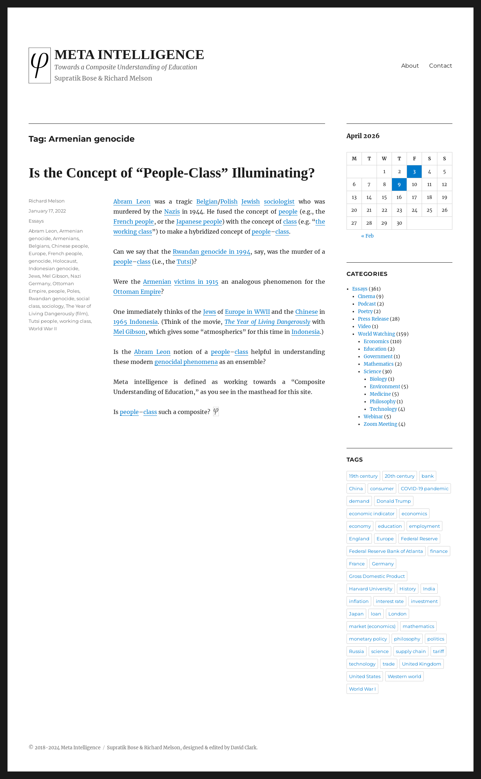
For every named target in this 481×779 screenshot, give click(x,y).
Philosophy (383, 402)
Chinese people (69, 246)
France (357, 563)
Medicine (380, 394)
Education (375, 349)
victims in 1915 (196, 281)
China (356, 488)
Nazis (172, 211)
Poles (73, 291)
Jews (209, 311)
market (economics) (372, 626)
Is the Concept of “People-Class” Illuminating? (172, 173)
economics (414, 513)
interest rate (390, 601)
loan (376, 614)
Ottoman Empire (137, 291)
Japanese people (199, 221)
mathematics (418, 626)
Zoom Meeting (380, 424)
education (390, 526)
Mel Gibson (129, 331)
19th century (363, 476)
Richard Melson (47, 201)
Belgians (39, 246)
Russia (356, 651)
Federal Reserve (419, 538)
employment (424, 526)
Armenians (66, 238)
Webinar (373, 417)
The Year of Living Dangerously (267, 321)
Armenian (157, 281)
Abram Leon (132, 201)
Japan (356, 614)
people (288, 211)
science (380, 651)
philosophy (407, 639)
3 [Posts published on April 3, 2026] (414, 172)
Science (372, 372)
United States (365, 676)
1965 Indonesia (135, 321)
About (410, 65)
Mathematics (379, 364)
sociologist (279, 201)
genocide (40, 261)
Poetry (365, 311)
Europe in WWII (247, 311)
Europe (37, 253)
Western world (404, 676)
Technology (383, 409)
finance (439, 551)
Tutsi (184, 261)
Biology (378, 379)
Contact (440, 65)
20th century (399, 476)
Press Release (373, 319)
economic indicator (371, 513)
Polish (229, 201)
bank (428, 476)
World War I (362, 689)
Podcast (367, 304)
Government (378, 357)
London (397, 614)
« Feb (367, 236)
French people (133, 221)
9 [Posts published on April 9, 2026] (399, 184)
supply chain (411, 651)
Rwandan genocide (51, 298)
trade (389, 664)
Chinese (306, 311)
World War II (43, 328)
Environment (385, 387)
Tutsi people (43, 321)
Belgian (207, 201)
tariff (438, 651)
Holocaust (65, 261)
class (290, 221)
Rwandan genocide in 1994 (211, 251)
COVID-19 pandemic (424, 488)
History (407, 588)
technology (362, 664)
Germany (383, 563)
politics (435, 639)
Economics (376, 342)
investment (424, 601)
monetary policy (368, 639)
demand (359, 501)
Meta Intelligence (129, 54)
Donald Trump (394, 501)
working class (75, 321)
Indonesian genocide (53, 268)
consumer (382, 488)
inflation (359, 601)
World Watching (376, 334)
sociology (53, 306)
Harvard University (370, 588)
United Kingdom (421, 664)
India (429, 588)
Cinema (366, 296)
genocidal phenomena (186, 361)
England (359, 538)
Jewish (250, 201)
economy (360, 526)
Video (364, 326)
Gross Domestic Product (377, 576)
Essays (36, 221)
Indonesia (305, 331)
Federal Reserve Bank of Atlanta (386, 551)
